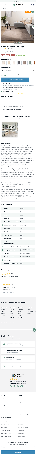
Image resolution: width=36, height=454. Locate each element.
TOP (34, 330)
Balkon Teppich (21, 436)
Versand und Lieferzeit (6, 402)
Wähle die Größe (5, 67)
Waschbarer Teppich (6, 436)
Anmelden (3, 411)
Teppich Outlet (21, 430)
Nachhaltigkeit (22, 411)
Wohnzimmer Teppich (6, 433)
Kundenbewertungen (6, 414)
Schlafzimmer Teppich (23, 427)
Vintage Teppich (5, 424)
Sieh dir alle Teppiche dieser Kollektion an (12, 323)
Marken (20, 408)
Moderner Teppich (5, 430)
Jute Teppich (4, 427)
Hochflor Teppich (5, 421)
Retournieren (4, 408)
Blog (20, 402)
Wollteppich (21, 421)
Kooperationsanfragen (24, 414)
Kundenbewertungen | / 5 (18, 378)
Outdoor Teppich (22, 433)
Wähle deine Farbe (6, 59)
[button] (9, 129)
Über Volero (21, 405)
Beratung (21, 399)
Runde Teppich (21, 424)
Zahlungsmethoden (5, 405)
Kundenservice (4, 399)
